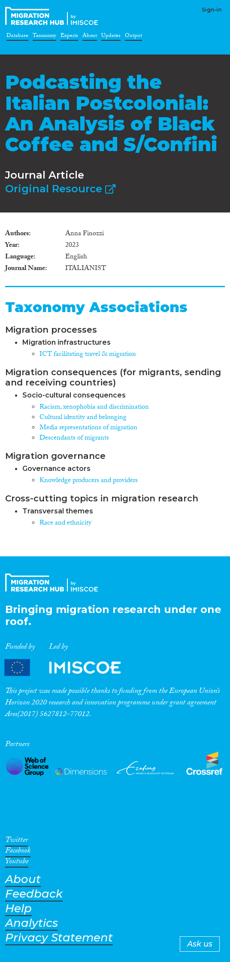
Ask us (199, 944)
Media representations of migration (88, 428)
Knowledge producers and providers (88, 481)
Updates (111, 37)
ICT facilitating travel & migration (87, 355)
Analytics (31, 923)
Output (133, 37)
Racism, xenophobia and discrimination (94, 407)
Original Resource (60, 188)
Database (17, 37)
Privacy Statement (59, 937)
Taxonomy (44, 37)
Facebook (17, 852)
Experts (69, 37)
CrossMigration (53, 16)
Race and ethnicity (65, 523)
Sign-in (211, 9)
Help (18, 908)
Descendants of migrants (74, 438)
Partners (70, 667)
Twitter (16, 841)
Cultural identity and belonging (83, 418)
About (89, 37)
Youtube (16, 863)
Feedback (34, 894)
